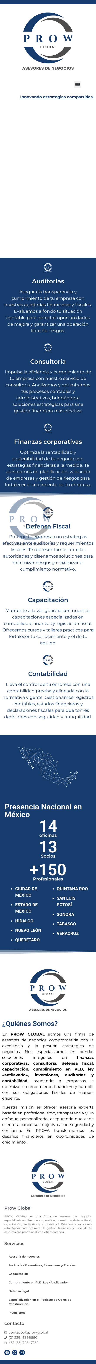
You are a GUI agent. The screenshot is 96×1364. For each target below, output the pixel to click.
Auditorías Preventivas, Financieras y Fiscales (42, 1265)
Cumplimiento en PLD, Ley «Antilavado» (38, 1282)
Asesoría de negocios (24, 1256)
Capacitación (18, 1273)
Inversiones (17, 1312)
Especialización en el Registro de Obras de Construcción (40, 1302)
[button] (77, 84)
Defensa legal (19, 1291)
